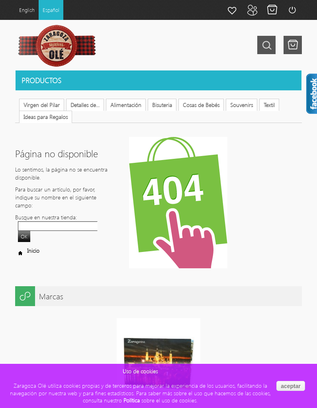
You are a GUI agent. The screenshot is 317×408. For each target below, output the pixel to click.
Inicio (27, 250)
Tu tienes (293, 45)
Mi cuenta (252, 10)
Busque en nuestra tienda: (46, 217)
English (27, 9)
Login (292, 10)
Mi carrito (272, 10)
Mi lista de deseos (232, 10)
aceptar (291, 386)
